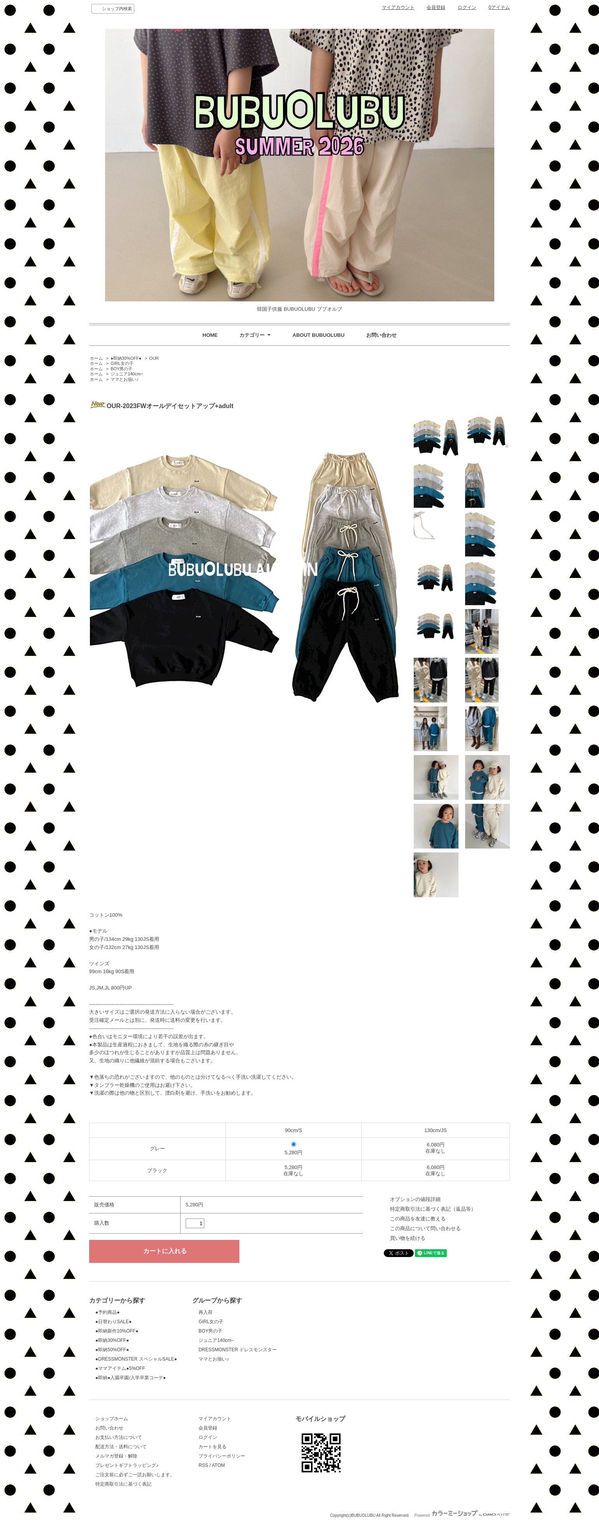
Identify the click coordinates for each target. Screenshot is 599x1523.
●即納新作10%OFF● (116, 1331)
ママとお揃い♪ (125, 379)
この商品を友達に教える (418, 1219)
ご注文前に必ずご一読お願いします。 (135, 1474)
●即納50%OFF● (112, 1349)
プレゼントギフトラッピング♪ (126, 1465)
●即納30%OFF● (126, 358)
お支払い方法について (118, 1437)
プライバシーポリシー (221, 1456)
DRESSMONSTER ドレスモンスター (237, 1349)
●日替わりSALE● (113, 1321)
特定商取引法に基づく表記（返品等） (433, 1209)
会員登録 (436, 7)
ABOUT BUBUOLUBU (319, 335)
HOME (210, 335)
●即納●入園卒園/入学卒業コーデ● (130, 1377)
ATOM (218, 1465)
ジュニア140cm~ (127, 374)
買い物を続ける (407, 1238)
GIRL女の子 (122, 363)
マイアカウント (398, 7)
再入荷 (205, 1312)
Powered (462, 1515)
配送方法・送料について (121, 1446)
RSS (203, 1465)
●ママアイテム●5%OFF (120, 1368)
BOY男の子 (121, 368)
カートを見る (212, 1446)
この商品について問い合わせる (425, 1228)
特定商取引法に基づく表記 (123, 1484)
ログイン (467, 7)
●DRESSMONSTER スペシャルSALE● (136, 1359)
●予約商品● (107, 1312)
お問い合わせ (381, 335)
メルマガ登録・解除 (116, 1456)
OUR (153, 358)
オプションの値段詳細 (415, 1199)
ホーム (96, 358)
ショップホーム (111, 1418)
